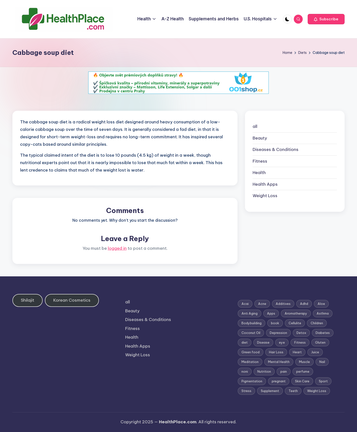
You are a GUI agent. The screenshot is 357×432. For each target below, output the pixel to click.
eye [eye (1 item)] (282, 342)
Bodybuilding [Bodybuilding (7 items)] (251, 323)
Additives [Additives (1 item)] (283, 304)
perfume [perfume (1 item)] (302, 371)
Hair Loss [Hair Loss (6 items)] (276, 352)
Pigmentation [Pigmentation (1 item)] (251, 381)
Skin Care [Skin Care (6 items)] (302, 381)
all (255, 126)
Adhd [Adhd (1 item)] (304, 304)
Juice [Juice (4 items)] (315, 352)
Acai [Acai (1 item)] (245, 304)
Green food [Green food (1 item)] (250, 352)
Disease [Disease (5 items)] (263, 342)
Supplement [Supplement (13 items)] (270, 391)
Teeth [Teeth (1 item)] (293, 391)
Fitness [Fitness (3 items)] (300, 342)
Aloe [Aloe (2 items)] (321, 304)
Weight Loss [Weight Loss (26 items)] (316, 391)
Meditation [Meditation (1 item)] (250, 362)
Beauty (260, 138)
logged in (117, 248)
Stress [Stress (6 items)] (246, 391)
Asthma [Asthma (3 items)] (323, 313)
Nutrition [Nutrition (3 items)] (264, 371)
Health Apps (265, 184)
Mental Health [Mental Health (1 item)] (279, 362)
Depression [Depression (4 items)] (278, 333)
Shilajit (27, 300)
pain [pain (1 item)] (283, 371)
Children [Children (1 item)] (317, 323)
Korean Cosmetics (71, 300)
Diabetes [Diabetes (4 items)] (323, 333)
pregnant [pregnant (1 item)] (279, 381)
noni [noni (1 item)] (244, 371)
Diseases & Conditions (275, 149)
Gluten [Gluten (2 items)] (320, 342)
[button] (326, 19)
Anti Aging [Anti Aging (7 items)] (249, 313)
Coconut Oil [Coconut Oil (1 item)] (250, 333)
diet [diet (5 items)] (244, 342)
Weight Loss (265, 195)
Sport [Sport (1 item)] (323, 381)
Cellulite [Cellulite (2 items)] (295, 323)
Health (259, 172)
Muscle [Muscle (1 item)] (304, 362)
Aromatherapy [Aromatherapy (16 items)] (296, 313)
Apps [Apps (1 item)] (271, 313)
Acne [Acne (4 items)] (262, 304)
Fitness (260, 161)
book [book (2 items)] (275, 323)
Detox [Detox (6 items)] (301, 333)
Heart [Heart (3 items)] (297, 352)
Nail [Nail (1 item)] (322, 362)
